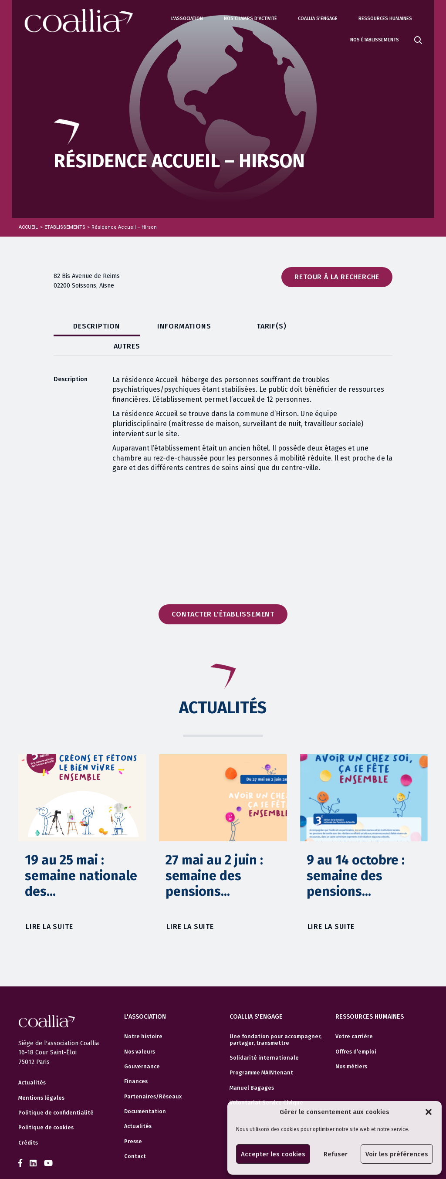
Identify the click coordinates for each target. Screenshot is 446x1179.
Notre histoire (143, 1018)
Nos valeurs (139, 1033)
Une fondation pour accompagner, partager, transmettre (275, 1021)
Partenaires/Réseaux (153, 1077)
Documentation (145, 1093)
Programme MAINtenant (261, 1054)
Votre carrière (354, 1018)
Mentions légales (41, 1079)
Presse (133, 1122)
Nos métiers (351, 1047)
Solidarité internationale (264, 1039)
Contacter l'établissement (223, 595)
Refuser (336, 1154)
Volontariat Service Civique (266, 1084)
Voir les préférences (396, 1154)
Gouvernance (142, 1047)
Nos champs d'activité (250, 18)
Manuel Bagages (252, 1069)
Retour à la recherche (336, 277)
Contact (135, 1138)
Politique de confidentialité (56, 1094)
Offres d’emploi (355, 1033)
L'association (187, 18)
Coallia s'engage (318, 18)
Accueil (28, 227)
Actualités (32, 1064)
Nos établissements (374, 40)
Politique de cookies (46, 1109)
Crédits (28, 1124)
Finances (136, 1063)
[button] (428, 1112)
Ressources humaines (385, 18)
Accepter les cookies (273, 1154)
